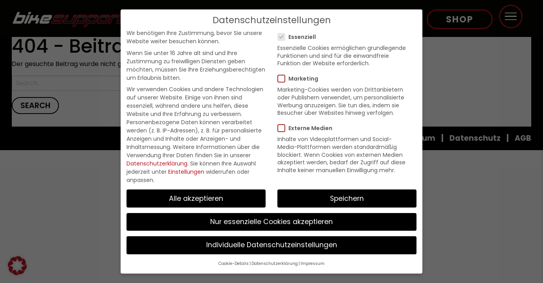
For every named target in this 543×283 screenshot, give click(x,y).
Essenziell (299, 37)
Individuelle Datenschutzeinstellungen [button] (271, 245)
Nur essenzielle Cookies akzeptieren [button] (271, 221)
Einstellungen (186, 172)
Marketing (300, 79)
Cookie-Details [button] (233, 263)
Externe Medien (307, 128)
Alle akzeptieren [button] (196, 198)
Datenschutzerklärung (157, 163)
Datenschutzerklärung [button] (274, 263)
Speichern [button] (347, 198)
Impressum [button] (313, 263)
